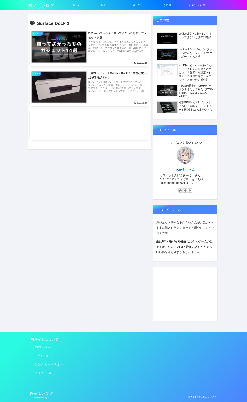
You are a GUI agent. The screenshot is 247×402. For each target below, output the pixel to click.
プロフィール (43, 373)
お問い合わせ (43, 347)
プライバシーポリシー (48, 364)
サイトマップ (43, 355)
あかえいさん (185, 170)
